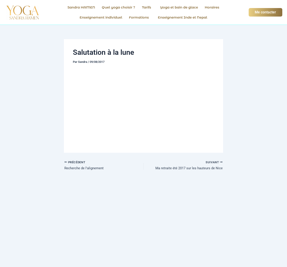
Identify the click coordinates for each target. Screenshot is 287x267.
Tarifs (146, 7)
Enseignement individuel (101, 17)
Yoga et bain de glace (179, 7)
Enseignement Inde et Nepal (182, 17)
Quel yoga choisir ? (118, 7)
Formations (139, 17)
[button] (148, 7)
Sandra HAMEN (81, 7)
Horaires (212, 7)
